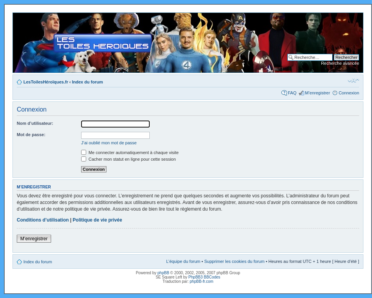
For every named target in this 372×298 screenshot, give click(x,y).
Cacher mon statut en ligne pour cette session (128, 159)
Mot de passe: (31, 134)
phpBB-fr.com (202, 281)
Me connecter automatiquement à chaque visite (130, 152)
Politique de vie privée (97, 220)
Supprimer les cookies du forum (234, 261)
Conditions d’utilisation (43, 220)
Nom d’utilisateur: (35, 123)
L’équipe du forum (183, 261)
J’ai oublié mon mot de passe (108, 142)
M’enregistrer (317, 92)
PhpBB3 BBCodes (204, 277)
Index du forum (87, 82)
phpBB (163, 273)
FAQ (292, 92)
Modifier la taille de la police (353, 80)
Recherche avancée (340, 63)
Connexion (348, 92)
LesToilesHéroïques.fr (45, 82)
